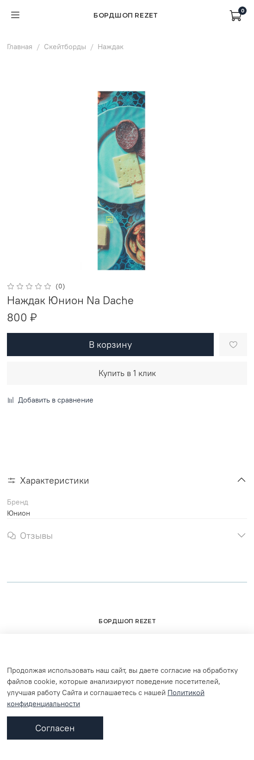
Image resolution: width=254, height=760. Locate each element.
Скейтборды (65, 46)
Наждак (111, 46)
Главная (19, 46)
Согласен (55, 728)
